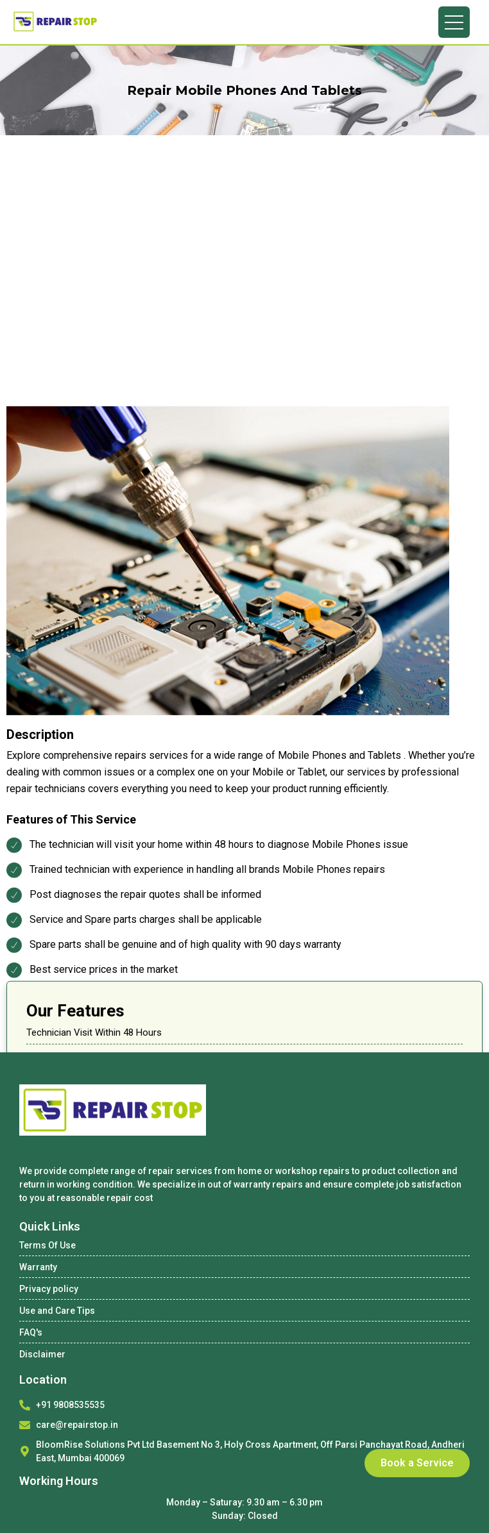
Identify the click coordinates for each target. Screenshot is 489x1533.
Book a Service (417, 1463)
